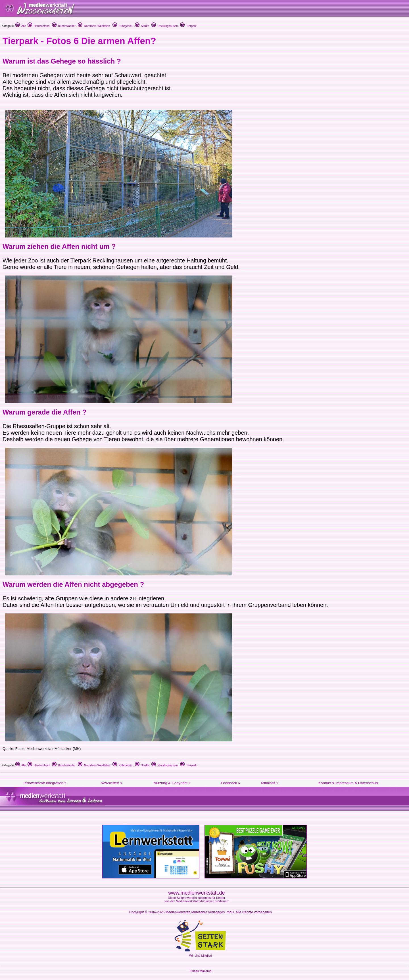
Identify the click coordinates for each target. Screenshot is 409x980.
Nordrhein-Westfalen (94, 26)
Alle (20, 26)
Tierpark (188, 26)
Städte (142, 26)
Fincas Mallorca (200, 971)
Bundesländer (64, 26)
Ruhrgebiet (122, 26)
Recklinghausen (164, 26)
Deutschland (38, 26)
